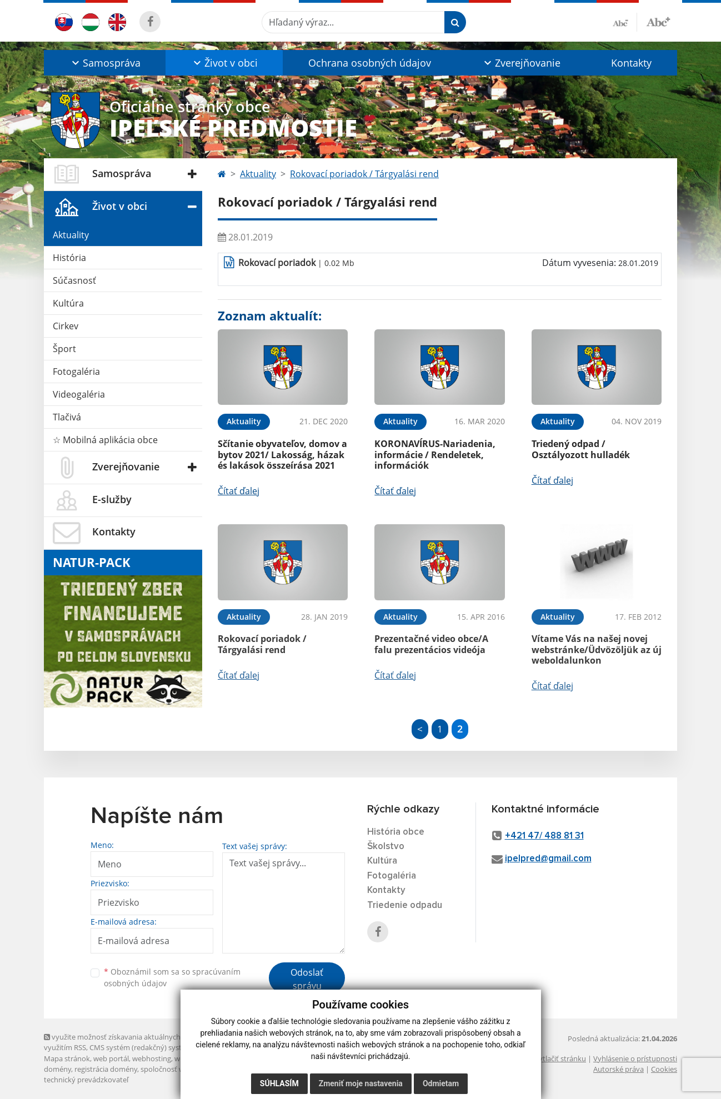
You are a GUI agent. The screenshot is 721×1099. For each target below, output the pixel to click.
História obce (395, 832)
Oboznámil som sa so (172, 977)
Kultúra (68, 303)
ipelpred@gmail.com (548, 859)
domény (57, 1069)
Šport (64, 349)
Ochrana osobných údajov (369, 62)
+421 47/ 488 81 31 (544, 836)
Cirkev (65, 326)
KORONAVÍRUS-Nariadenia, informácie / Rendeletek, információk (434, 454)
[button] (105, 63)
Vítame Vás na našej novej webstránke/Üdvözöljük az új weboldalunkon (597, 649)
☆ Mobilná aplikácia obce (105, 440)
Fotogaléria (76, 371)
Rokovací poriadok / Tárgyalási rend (364, 174)
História (69, 258)
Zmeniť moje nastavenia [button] (361, 1083)
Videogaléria (79, 394)
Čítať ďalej (238, 491)
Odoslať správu (307, 979)
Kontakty (631, 62)
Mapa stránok (67, 1058)
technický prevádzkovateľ (86, 1080)
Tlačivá (67, 417)
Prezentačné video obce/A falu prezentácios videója (431, 644)
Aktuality (71, 235)
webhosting (151, 1058)
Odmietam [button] (441, 1083)
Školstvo (385, 846)
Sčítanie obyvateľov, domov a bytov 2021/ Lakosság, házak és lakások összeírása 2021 (282, 454)
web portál (111, 1058)
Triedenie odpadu (404, 905)
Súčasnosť (74, 280)
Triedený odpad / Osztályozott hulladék (581, 449)
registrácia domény (105, 1069)
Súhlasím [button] (279, 1083)
